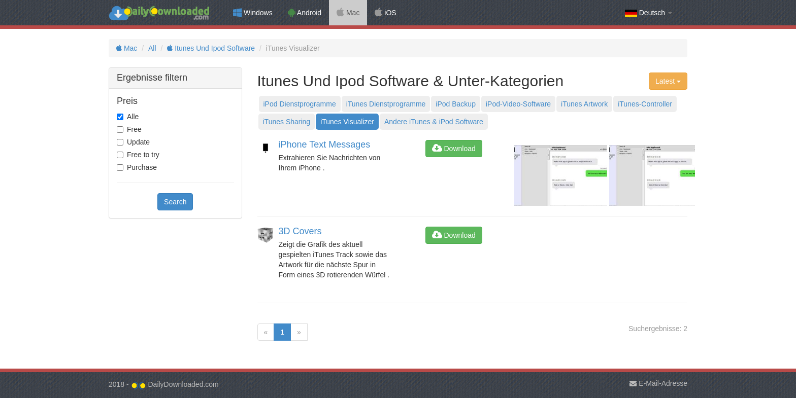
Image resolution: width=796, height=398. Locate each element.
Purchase (142, 167)
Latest (668, 81)
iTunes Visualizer (347, 122)
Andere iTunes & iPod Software (433, 122)
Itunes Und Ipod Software (211, 48)
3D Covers (300, 231)
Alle (133, 117)
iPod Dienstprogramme (299, 104)
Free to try (143, 155)
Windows (253, 13)
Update (138, 142)
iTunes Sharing (287, 122)
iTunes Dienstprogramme (386, 104)
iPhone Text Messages (325, 144)
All (152, 48)
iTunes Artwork (584, 104)
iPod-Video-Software (518, 104)
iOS (385, 13)
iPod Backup (456, 104)
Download (454, 148)
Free (134, 129)
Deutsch (648, 13)
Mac (348, 13)
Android (304, 13)
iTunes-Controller (645, 104)
